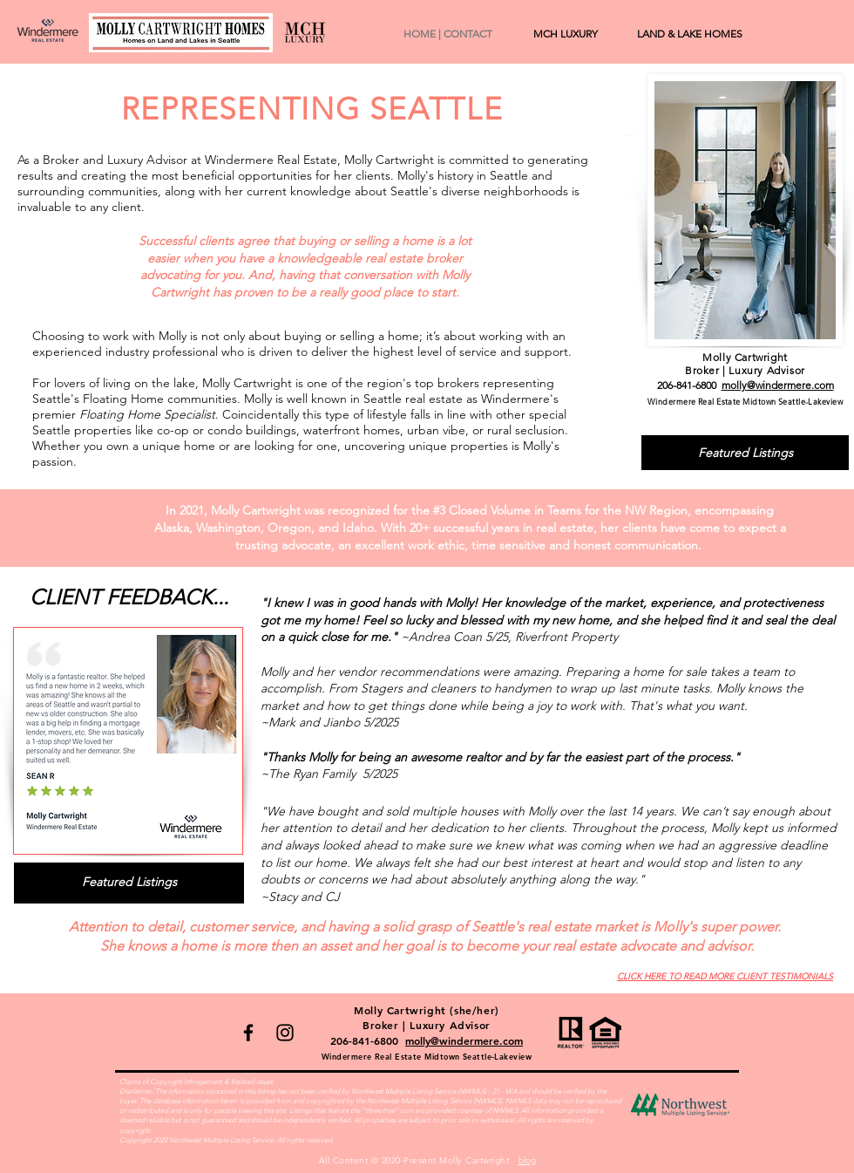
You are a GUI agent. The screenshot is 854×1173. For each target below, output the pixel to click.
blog (527, 1160)
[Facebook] (248, 1032)
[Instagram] (285, 1032)
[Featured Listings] (745, 452)
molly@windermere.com (778, 385)
